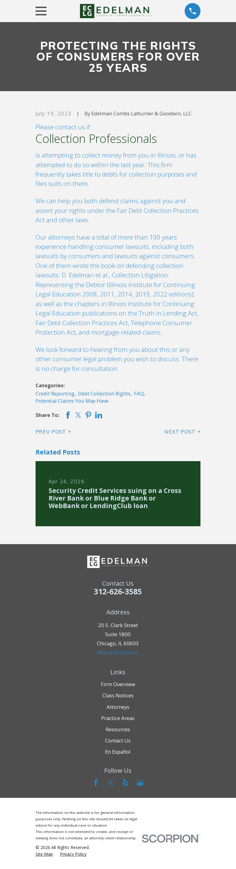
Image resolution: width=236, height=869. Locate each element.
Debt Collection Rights (104, 393)
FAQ (139, 393)
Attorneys (118, 706)
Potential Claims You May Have (72, 400)
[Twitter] (110, 782)
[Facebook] (95, 782)
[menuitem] (44, 854)
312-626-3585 (118, 591)
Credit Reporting (55, 393)
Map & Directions (117, 652)
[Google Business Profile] (140, 782)
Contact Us (118, 740)
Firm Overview (118, 684)
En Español (118, 751)
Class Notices (118, 695)
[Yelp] (125, 782)
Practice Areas (118, 718)
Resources (118, 729)
